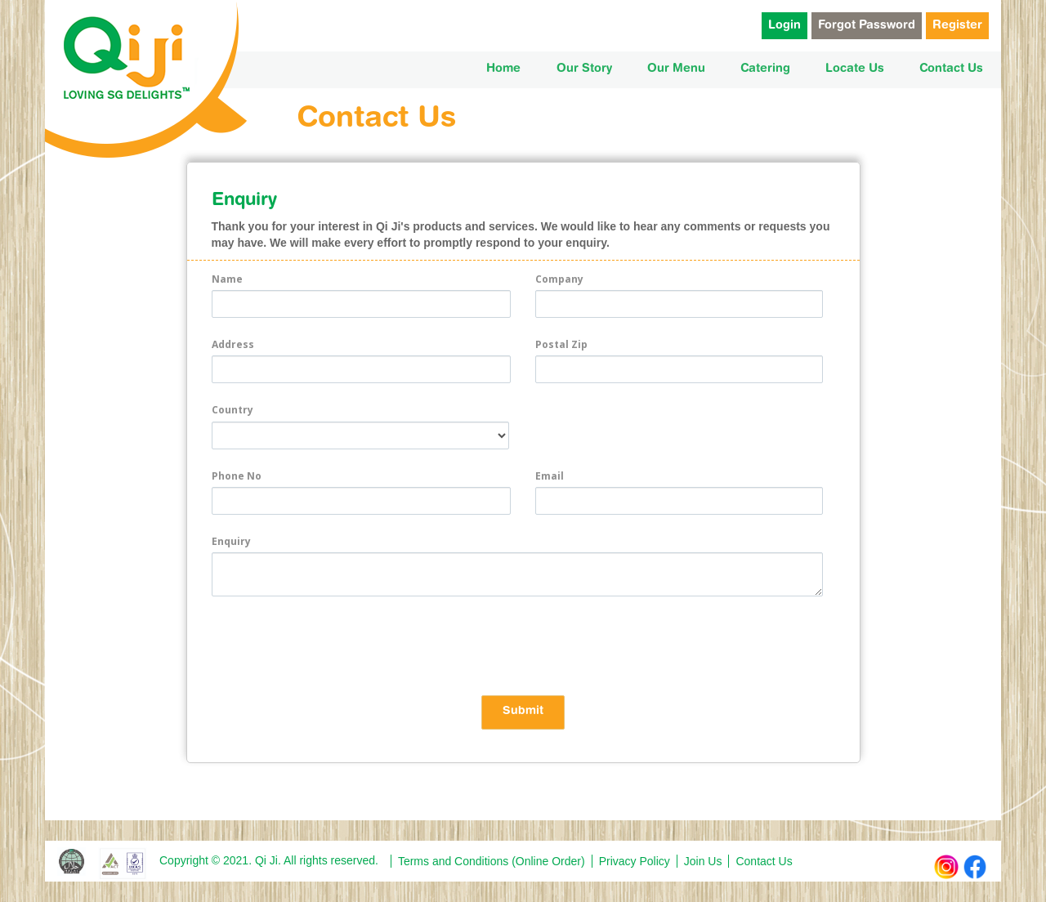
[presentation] (336, 644)
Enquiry (231, 541)
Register (957, 26)
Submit (523, 711)
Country (232, 410)
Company (559, 279)
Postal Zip (561, 344)
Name (227, 279)
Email (549, 476)
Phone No (237, 476)
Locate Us (854, 69)
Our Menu (676, 69)
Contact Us (951, 69)
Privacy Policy (634, 861)
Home (503, 69)
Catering (765, 69)
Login (784, 26)
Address (233, 344)
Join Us (703, 861)
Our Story (584, 69)
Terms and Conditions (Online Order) (491, 861)
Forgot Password (866, 26)
